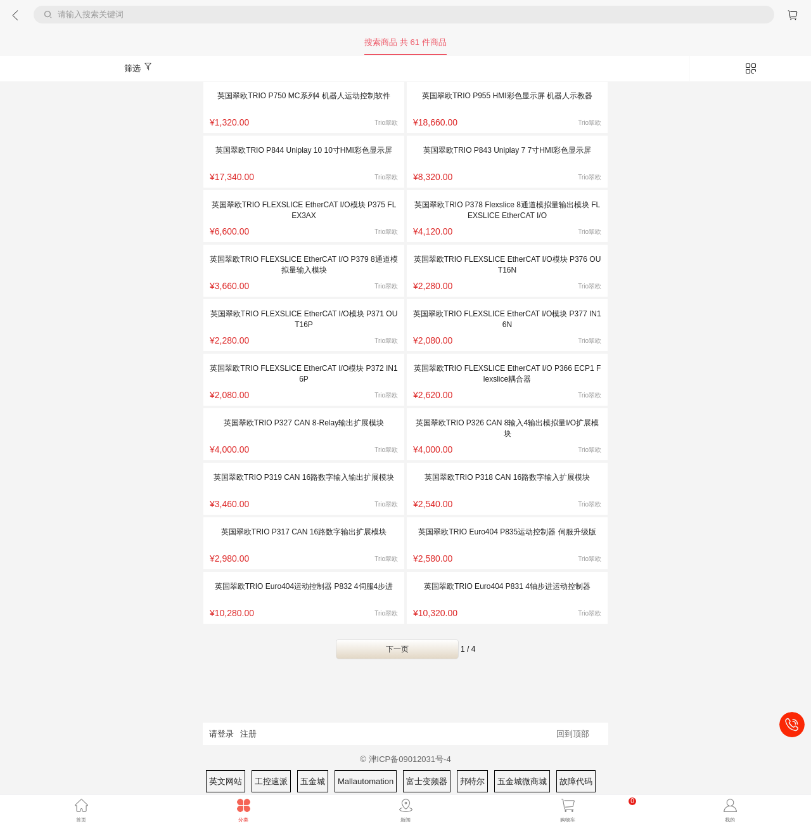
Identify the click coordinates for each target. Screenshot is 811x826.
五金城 (312, 781)
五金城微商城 (522, 781)
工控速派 (271, 781)
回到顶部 (572, 734)
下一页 (397, 649)
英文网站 (225, 781)
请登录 (221, 734)
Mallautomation (365, 781)
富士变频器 (426, 781)
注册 (248, 734)
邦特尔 (472, 781)
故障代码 (575, 781)
